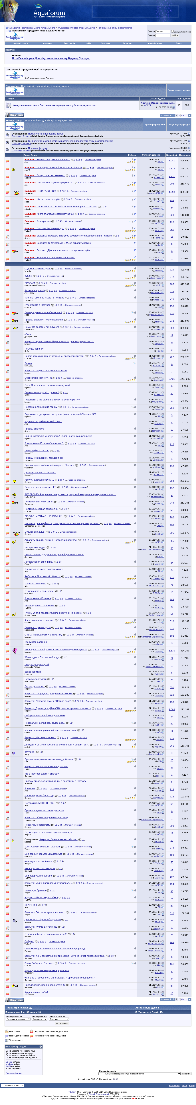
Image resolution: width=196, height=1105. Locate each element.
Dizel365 (28, 871)
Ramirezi (28, 987)
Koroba (28, 380)
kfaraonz (28, 674)
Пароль (151, 35)
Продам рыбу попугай (37, 664)
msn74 (159, 958)
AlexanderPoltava (32, 667)
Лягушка (28, 557)
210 (172, 313)
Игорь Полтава (155, 943)
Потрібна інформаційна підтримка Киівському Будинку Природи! (51, 58)
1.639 (172, 650)
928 (172, 328)
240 (172, 298)
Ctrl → (184, 116)
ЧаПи (88, 43)
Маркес (158, 482)
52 (172, 451)
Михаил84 (29, 630)
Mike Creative (155, 629)
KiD (26, 489)
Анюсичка (29, 293)
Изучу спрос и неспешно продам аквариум (48, 832)
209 (172, 826)
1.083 (172, 709)
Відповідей (171, 155)
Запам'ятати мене (181, 32)
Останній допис (150, 155)
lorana (27, 409)
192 (172, 635)
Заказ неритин (33, 671)
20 (172, 935)
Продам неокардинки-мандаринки (44, 457)
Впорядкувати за (39, 1016)
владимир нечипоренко (35, 285)
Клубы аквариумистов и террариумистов (77, 28)
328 (172, 215)
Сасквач (158, 380)
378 (172, 847)
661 (172, 229)
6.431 (172, 379)
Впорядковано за (14, 1016)
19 (172, 753)
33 (172, 891)
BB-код (9, 1062)
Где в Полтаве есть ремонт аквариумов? (47, 385)
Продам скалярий (35, 428)
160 (172, 517)
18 (172, 869)
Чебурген (157, 798)
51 (172, 614)
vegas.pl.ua (30, 820)
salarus (158, 600)
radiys (158, 489)
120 (172, 222)
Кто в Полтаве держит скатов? (42, 773)
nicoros (158, 322)
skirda (158, 965)
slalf (160, 307)
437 (172, 628)
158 (172, 306)
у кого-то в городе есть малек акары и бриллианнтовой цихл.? (59, 977)
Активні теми (19, 43)
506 (172, 533)
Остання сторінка (93, 160)
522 (172, 694)
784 (172, 481)
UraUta (28, 271)
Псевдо (151, 31)
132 (172, 488)
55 (172, 548)
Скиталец (29, 504)
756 (172, 408)
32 (172, 906)
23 (172, 680)
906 (172, 183)
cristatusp (29, 209)
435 (172, 291)
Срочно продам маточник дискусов (44, 810)
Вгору (192, 1085)
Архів (184, 1085)
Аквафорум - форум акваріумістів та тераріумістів (32, 28)
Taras (27, 718)
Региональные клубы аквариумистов (115, 28)
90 (172, 986)
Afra (26, 162)
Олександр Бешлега (21, 136)
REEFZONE (30, 497)
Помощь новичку (34, 348)
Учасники (105, 43)
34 (172, 207)
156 (172, 524)
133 (172, 466)
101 (172, 964)
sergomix (29, 929)
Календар (127, 43)
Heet (27, 216)
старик (28, 622)
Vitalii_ (158, 285)
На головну (174, 1085)
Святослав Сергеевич (35, 526)
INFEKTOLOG (155, 586)
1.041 (172, 160)
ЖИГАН (158, 972)
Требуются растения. (36, 642)
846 (172, 502)
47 (172, 606)
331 (172, 577)
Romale (158, 238)
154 (172, 200)
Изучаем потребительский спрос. (43, 421)
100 (172, 855)
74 (172, 898)
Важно (28, 363)
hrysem (158, 271)
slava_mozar (155, 278)
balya (159, 622)
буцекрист (156, 402)
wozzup (28, 922)
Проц (159, 525)
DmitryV (158, 423)
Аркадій (28, 783)
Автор (34, 155)
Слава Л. (157, 300)
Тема (26, 155)
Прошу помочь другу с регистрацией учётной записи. (54, 554)
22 (172, 658)
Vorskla (158, 185)
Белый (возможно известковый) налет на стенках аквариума (58, 436)
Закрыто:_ (59, 341)
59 (172, 804)
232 (172, 320)
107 (172, 876)
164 (172, 942)
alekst (27, 747)
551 (172, 687)
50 (172, 510)
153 (172, 702)
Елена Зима (30, 615)
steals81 (158, 929)
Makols (28, 178)
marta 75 (28, 856)
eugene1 (158, 177)
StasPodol (29, 995)
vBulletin (72, 1092)
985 (172, 284)
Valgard (28, 834)
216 (172, 738)
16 (172, 236)
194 (172, 884)
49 (172, 957)
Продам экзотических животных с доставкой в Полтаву (55, 781)
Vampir (28, 864)
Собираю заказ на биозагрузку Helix (45, 715)
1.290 (172, 192)
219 (172, 789)
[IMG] (8, 1066)
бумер (27, 238)
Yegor (27, 849)
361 (172, 745)
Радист (28, 951)
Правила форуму (14, 1073)
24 (172, 840)
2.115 (172, 168)
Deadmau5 (29, 329)
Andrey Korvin (155, 615)
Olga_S (28, 564)
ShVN (27, 740)
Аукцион (47, 43)
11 (172, 833)
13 (172, 429)
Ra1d (27, 351)
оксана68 (157, 438)
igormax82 (156, 431)
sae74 (27, 170)
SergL (27, 754)
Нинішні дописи (154, 43)
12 (172, 335)
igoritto (159, 849)
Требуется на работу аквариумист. (44, 569)
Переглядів (184, 155)
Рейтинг (132, 155)
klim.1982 (29, 366)
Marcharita (29, 681)
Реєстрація (69, 43)
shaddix (28, 278)
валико (28, 660)
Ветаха (28, 936)
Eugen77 (158, 201)
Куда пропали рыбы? (36, 992)
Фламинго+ (30, 973)
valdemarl (29, 193)
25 (172, 760)
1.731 (172, 176)
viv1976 (147, 105)
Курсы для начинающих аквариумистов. (47, 970)
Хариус (158, 747)
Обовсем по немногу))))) (38, 377)
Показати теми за (57, 1016)
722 (172, 357)
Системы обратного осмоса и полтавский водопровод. (55, 948)
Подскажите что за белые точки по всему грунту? (52, 399)
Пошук (179, 43)
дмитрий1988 (155, 193)
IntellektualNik (155, 754)
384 (172, 599)
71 (172, 584)
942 (172, 277)
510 (172, 621)
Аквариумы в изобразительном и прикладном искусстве (56, 649)
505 (172, 541)
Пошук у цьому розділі (179, 90)
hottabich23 (156, 292)
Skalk (27, 395)
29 (172, 724)
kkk (160, 216)
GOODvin (29, 593)
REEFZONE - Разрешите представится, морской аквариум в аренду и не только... (70, 494)
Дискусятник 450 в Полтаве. (40, 472)
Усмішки (9, 1064)
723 (172, 796)
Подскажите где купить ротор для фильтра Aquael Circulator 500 (60, 414)
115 (172, 444)
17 (172, 731)
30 (172, 393)
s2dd (27, 202)
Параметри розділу (153, 124)
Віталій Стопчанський (99, 1094)
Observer (157, 358)
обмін (28, 334)
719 (172, 269)
